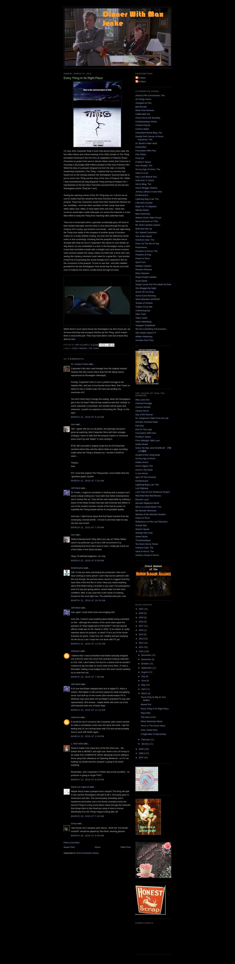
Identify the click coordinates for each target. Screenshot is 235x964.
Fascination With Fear (145, 150)
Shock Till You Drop (144, 292)
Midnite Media (142, 210)
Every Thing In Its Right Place (155, 708)
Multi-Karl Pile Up (143, 228)
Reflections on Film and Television (151, 521)
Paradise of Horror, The (146, 251)
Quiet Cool (140, 262)
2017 (141, 626)
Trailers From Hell (143, 307)
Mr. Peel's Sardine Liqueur (147, 225)
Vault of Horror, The (144, 551)
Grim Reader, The (143, 165)
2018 (141, 621)
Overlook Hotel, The (144, 240)
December (146, 655)
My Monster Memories (146, 510)
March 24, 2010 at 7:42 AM (87, 816)
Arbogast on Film (143, 103)
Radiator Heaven (143, 266)
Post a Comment (71, 842)
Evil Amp (139, 425)
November (146, 659)
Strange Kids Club (144, 533)
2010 (141, 651)
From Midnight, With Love (147, 440)
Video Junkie (141, 318)
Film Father (140, 154)
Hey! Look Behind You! (146, 177)
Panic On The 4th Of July (147, 243)
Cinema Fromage (143, 403)
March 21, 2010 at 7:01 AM (87, 480)
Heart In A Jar (141, 173)
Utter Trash (140, 314)
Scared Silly (141, 525)
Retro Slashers (142, 273)
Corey (74, 823)
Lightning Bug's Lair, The (147, 199)
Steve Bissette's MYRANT (147, 299)
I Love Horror (141, 473)
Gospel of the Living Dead (147, 455)
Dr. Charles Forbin (79, 364)
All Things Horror (143, 99)
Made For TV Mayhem (146, 206)
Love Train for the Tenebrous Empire (152, 492)
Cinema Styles (142, 129)
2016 (141, 630)
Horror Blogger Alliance (146, 188)
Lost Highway (141, 488)
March (144, 693)
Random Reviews (143, 269)
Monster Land (142, 499)
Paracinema (141, 247)
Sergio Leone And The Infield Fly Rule (153, 284)
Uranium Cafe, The (144, 547)
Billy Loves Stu (142, 399)
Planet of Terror (142, 258)
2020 (141, 613)
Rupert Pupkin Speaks (146, 277)
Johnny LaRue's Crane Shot (148, 191)
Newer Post (69, 847)
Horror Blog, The (143, 184)
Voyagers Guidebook (145, 325)
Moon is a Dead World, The (148, 507)
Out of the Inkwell (143, 236)
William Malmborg (143, 336)
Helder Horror (141, 462)
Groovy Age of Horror (145, 458)
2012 (141, 643)
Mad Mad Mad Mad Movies (148, 495)
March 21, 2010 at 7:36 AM (87, 527)
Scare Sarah (141, 281)
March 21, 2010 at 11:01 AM (88, 643)
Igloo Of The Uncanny (145, 477)
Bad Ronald (141, 106)
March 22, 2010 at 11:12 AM (88, 710)
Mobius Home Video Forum (148, 217)
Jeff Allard (75, 488)
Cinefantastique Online (146, 121)
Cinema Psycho (142, 125)
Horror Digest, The (144, 466)
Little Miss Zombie (144, 203)
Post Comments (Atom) (88, 853)
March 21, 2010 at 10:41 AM (88, 600)
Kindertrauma (141, 195)
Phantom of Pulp (143, 254)
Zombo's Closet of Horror (147, 555)
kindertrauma (77, 568)
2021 (141, 609)
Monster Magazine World (147, 503)
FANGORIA (140, 147)
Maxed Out (146, 704)
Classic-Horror (142, 411)
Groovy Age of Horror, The (147, 169)
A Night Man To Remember (153, 734)
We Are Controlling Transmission (150, 329)
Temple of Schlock (144, 303)
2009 (141, 749)
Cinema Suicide (142, 407)
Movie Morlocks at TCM (146, 221)
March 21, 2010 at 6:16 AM (87, 417)
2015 (141, 634)
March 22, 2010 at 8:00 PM (87, 779)
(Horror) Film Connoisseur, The (150, 95)
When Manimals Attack (151, 721)
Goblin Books (141, 444)
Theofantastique (143, 540)
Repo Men (145, 713)
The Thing (94, 348)
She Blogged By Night (145, 288)
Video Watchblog (143, 321)
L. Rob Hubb (77, 743)
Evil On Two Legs (143, 429)
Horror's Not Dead (143, 470)
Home (98, 847)
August (145, 672)
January (145, 744)
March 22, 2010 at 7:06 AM (87, 677)
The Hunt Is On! (148, 717)
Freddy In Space (143, 162)
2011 (141, 647)
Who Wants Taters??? (145, 333)
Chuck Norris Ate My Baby (147, 118)
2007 (141, 757)
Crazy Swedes (79, 348)
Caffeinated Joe (142, 114)
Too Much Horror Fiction (146, 544)
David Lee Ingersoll (80, 787)
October (145, 663)
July (143, 676)
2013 (141, 638)
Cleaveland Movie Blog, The (148, 132)
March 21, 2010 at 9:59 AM (87, 560)
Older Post (126, 847)
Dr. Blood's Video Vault (146, 143)
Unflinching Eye (142, 310)
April (143, 689)
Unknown (75, 651)
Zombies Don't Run (144, 340)
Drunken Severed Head (146, 422)
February (145, 739)
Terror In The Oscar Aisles (153, 725)
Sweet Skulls (141, 536)
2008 (141, 753)
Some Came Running (145, 295)
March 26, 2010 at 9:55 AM (87, 835)
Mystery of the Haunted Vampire (150, 514)
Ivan (73, 424)
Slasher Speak (142, 529)
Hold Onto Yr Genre (144, 180)
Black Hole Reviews (144, 110)
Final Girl (139, 158)
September (146, 668)
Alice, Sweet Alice (149, 730)
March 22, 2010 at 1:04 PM (87, 736)
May (143, 685)
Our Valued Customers (146, 232)
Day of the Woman (144, 414)
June (144, 680)
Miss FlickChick (142, 214)
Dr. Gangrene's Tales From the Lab (151, 418)
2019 (141, 617)
